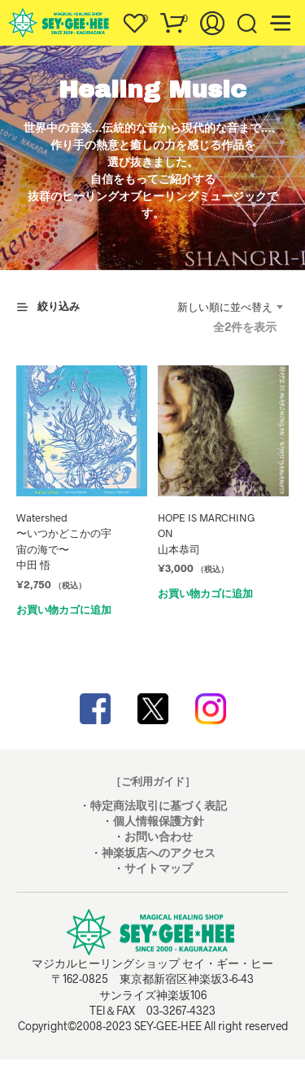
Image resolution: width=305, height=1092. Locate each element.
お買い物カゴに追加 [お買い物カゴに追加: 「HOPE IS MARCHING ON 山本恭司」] (205, 593)
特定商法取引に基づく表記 (158, 805)
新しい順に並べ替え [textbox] (224, 306)
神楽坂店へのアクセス (159, 852)
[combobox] (230, 306)
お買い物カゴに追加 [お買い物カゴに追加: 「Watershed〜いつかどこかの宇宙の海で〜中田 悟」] (63, 609)
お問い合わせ (158, 836)
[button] (134, 19)
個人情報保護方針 (158, 821)
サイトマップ (158, 868)
